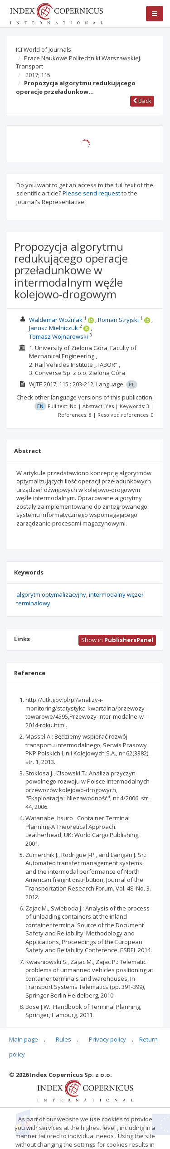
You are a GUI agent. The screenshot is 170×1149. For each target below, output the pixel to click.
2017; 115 (37, 75)
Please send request (91, 193)
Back (142, 101)
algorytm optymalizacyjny (51, 594)
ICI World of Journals (43, 49)
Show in (117, 640)
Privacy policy (107, 1039)
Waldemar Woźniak (56, 320)
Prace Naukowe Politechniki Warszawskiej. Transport (78, 62)
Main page (23, 1039)
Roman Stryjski (118, 320)
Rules (63, 1039)
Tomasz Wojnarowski (58, 336)
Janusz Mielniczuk (53, 328)
